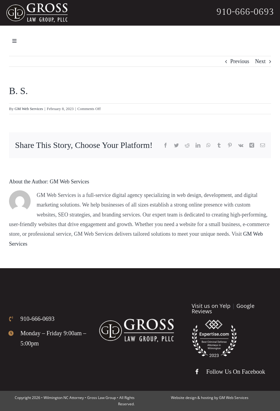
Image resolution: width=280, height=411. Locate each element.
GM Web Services (28, 108)
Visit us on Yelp (211, 305)
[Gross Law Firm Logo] (136, 321)
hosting (207, 397)
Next (260, 61)
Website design (183, 397)
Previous (239, 61)
